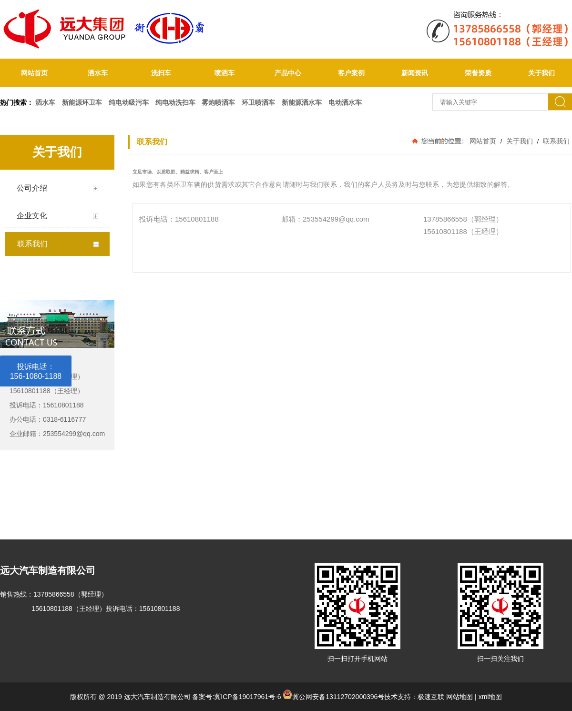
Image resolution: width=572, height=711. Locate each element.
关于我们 (519, 141)
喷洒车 (224, 73)
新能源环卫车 (82, 102)
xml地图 (490, 697)
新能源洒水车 (302, 102)
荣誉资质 (478, 73)
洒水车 (98, 73)
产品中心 (288, 73)
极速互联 (431, 697)
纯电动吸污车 (129, 102)
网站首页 (34, 73)
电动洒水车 (345, 102)
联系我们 (555, 141)
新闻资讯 (414, 73)
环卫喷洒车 (258, 102)
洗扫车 (161, 73)
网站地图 (459, 697)
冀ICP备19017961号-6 (247, 697)
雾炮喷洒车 (218, 102)
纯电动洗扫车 (175, 102)
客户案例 (351, 73)
